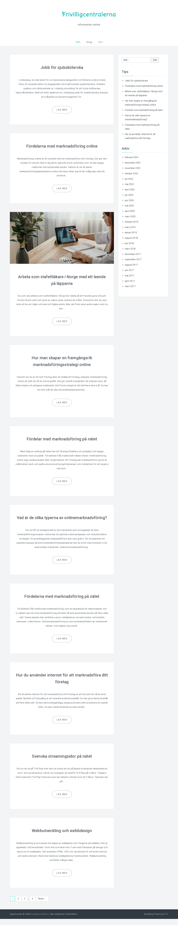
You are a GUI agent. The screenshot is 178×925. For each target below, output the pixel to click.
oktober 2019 (131, 222)
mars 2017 (130, 286)
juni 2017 (129, 270)
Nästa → (42, 904)
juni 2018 (129, 243)
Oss (100, 42)
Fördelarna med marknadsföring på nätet (61, 602)
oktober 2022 (131, 173)
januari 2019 (131, 232)
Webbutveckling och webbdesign (62, 836)
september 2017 (133, 259)
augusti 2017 (131, 264)
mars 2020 (130, 216)
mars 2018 (130, 248)
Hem (78, 42)
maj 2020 (129, 205)
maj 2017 (129, 275)
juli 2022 (129, 179)
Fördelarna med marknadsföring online (62, 146)
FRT (166, 920)
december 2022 (133, 162)
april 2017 (130, 281)
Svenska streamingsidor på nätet (62, 762)
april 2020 (130, 211)
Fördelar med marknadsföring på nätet (62, 438)
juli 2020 (129, 195)
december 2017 (133, 254)
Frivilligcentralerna (89, 14)
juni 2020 (129, 200)
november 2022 (132, 168)
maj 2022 (129, 184)
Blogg (89, 42)
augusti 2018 (131, 238)
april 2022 (130, 189)
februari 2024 (131, 157)
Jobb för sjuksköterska (62, 67)
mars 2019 (130, 227)
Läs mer (61, 109)
